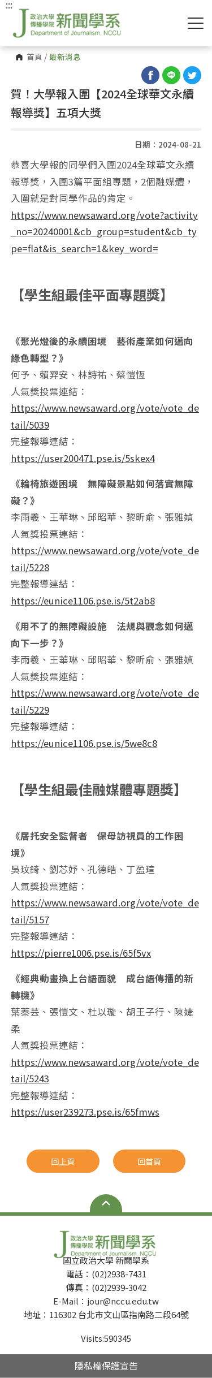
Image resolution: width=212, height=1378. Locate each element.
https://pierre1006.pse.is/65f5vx (81, 953)
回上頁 (63, 1161)
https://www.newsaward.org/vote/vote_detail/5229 (105, 701)
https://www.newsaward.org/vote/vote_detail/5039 (105, 416)
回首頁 (149, 1161)
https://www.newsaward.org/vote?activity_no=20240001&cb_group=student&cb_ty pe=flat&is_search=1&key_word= (104, 231)
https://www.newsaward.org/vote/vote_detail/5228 (105, 558)
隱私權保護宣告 (106, 1365)
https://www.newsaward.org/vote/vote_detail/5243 (105, 1070)
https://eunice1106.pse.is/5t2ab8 (83, 600)
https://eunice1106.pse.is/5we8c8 (84, 743)
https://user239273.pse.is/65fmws (85, 1111)
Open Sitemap (106, 1203)
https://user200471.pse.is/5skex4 (83, 458)
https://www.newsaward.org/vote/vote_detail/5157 (105, 911)
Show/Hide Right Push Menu (196, 23)
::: (9, 4)
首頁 (34, 57)
